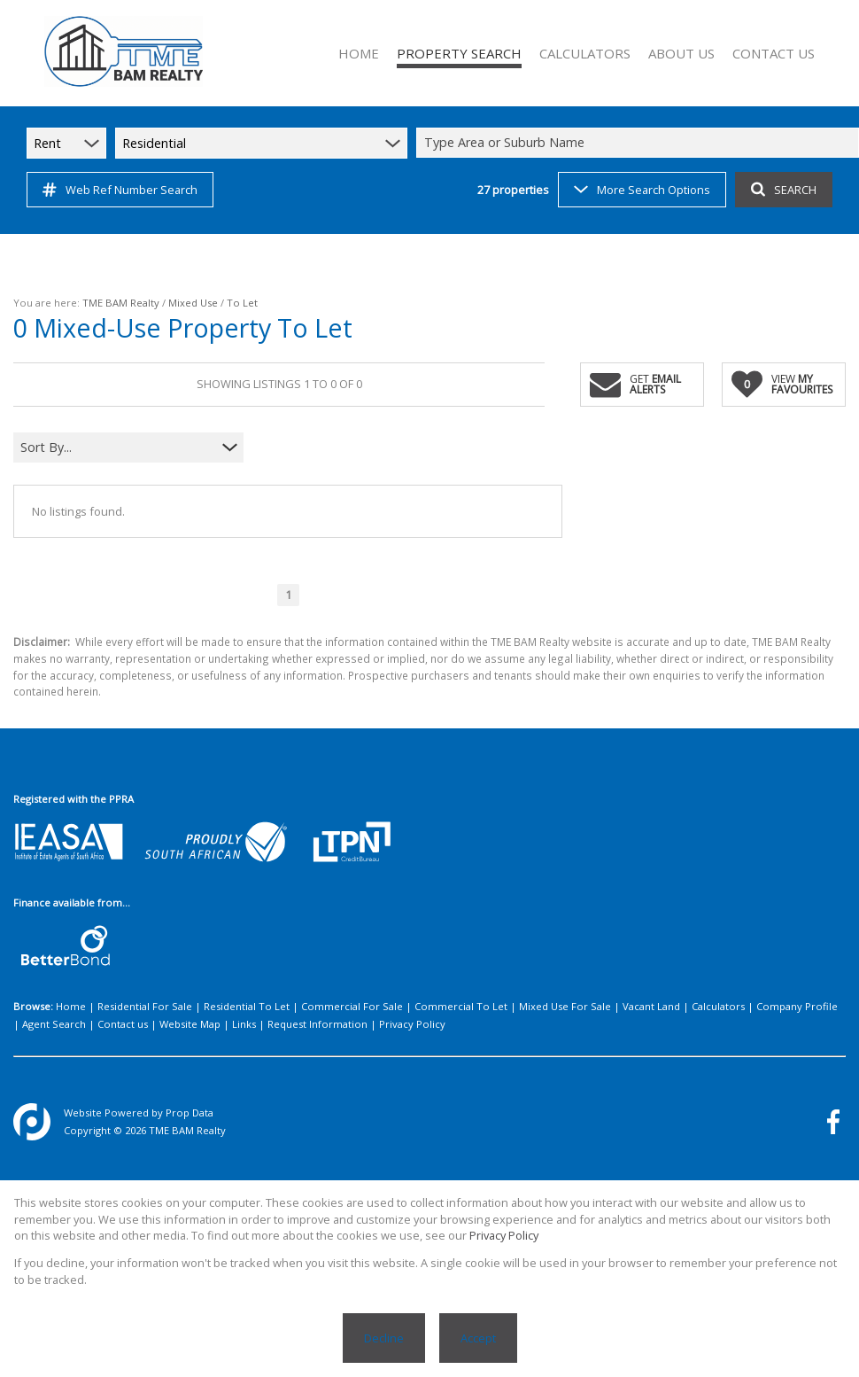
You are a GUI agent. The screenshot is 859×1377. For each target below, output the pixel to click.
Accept (478, 1338)
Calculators (718, 1006)
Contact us (122, 1024)
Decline (384, 1338)
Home (71, 1006)
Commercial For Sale (352, 1006)
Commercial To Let (460, 1006)
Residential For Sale (144, 1006)
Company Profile (797, 1006)
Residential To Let (247, 1006)
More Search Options (642, 190)
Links (244, 1024)
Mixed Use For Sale (565, 1006)
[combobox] (640, 143)
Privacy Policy (412, 1024)
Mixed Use (193, 302)
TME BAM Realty (120, 302)
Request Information (317, 1024)
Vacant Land (651, 1006)
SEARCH (783, 190)
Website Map (190, 1024)
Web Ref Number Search (120, 190)
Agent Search (54, 1024)
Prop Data (189, 1112)
